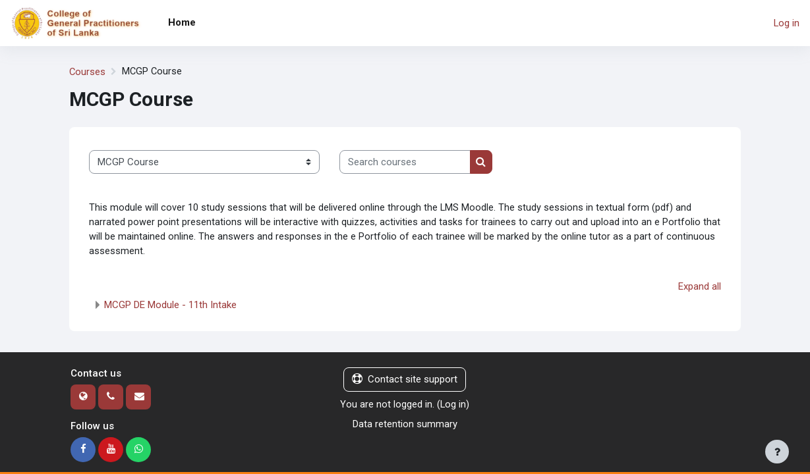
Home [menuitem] (182, 22)
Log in (786, 23)
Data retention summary (405, 426)
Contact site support (404, 381)
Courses (87, 72)
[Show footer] (777, 451)
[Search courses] (405, 162)
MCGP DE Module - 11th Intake (170, 307)
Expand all (699, 288)
